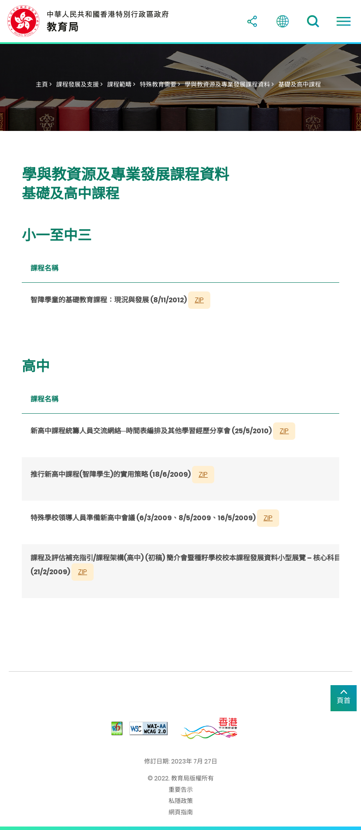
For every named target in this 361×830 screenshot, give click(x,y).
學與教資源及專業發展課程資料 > (229, 84)
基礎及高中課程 (299, 84)
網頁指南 (181, 812)
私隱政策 (181, 801)
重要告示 (181, 789)
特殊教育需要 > (160, 84)
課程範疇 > (121, 84)
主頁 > (44, 84)
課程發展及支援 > (79, 84)
